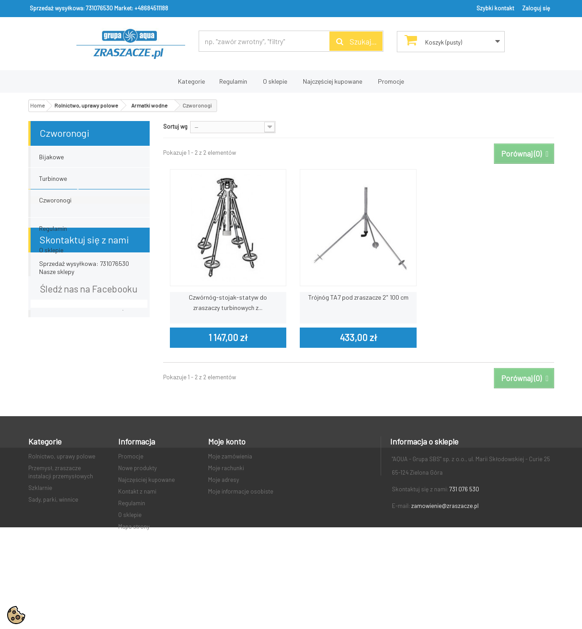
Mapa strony (134, 576)
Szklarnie (40, 537)
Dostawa (51, 244)
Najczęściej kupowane (332, 81)
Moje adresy (223, 529)
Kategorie (191, 81)
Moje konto (226, 491)
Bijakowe (51, 157)
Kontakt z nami (137, 541)
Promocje (391, 81)
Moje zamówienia (230, 506)
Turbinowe (53, 178)
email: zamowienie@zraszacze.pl (83, 399)
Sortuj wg (175, 126)
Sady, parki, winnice (53, 549)
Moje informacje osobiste (240, 541)
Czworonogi (55, 200)
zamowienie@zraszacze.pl (445, 555)
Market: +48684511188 (141, 8)
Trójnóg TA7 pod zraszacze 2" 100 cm (358, 297)
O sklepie (275, 81)
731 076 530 (464, 539)
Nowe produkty (137, 517)
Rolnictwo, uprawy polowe (61, 506)
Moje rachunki (226, 517)
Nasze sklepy (56, 309)
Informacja (62, 221)
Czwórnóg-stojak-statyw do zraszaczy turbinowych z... (228, 302)
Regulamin (233, 81)
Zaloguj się (536, 8)
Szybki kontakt (495, 8)
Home (37, 105)
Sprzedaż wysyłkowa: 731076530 (71, 8)
